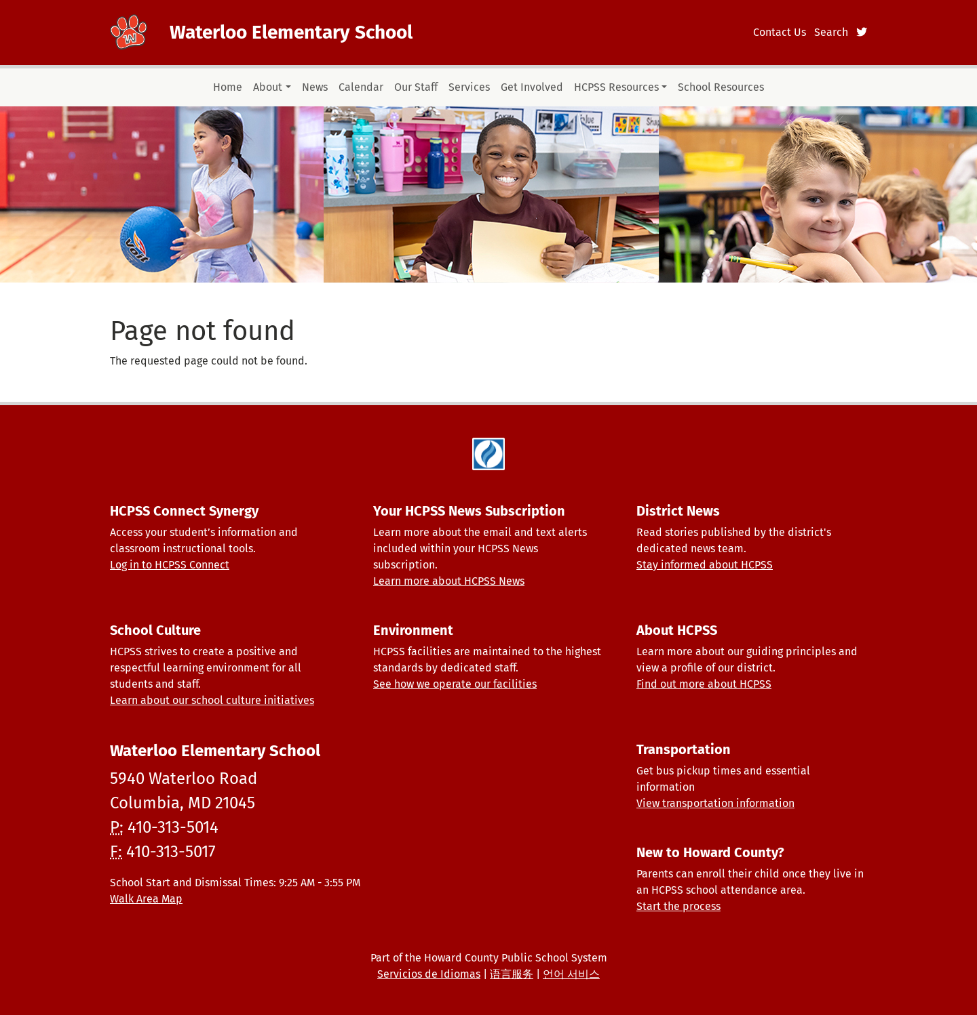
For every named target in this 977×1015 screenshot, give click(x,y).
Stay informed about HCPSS (704, 564)
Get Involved (532, 87)
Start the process (678, 906)
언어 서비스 (571, 974)
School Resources (721, 87)
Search (831, 32)
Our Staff (416, 87)
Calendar (361, 87)
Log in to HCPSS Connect (169, 564)
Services (469, 87)
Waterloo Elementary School (291, 32)
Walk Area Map (146, 898)
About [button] (267, 87)
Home (227, 87)
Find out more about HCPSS (703, 684)
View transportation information (715, 803)
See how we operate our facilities (455, 684)
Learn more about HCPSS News (448, 581)
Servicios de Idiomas (428, 974)
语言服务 (511, 974)
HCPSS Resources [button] (616, 87)
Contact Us (779, 32)
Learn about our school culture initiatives (212, 700)
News (315, 87)
